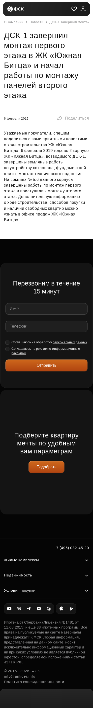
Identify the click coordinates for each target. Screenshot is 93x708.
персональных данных (70, 342)
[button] (73, 118)
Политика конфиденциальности (34, 682)
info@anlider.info (19, 676)
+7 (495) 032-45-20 (71, 548)
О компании (14, 22)
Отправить (46, 365)
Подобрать (46, 467)
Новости (34, 22)
